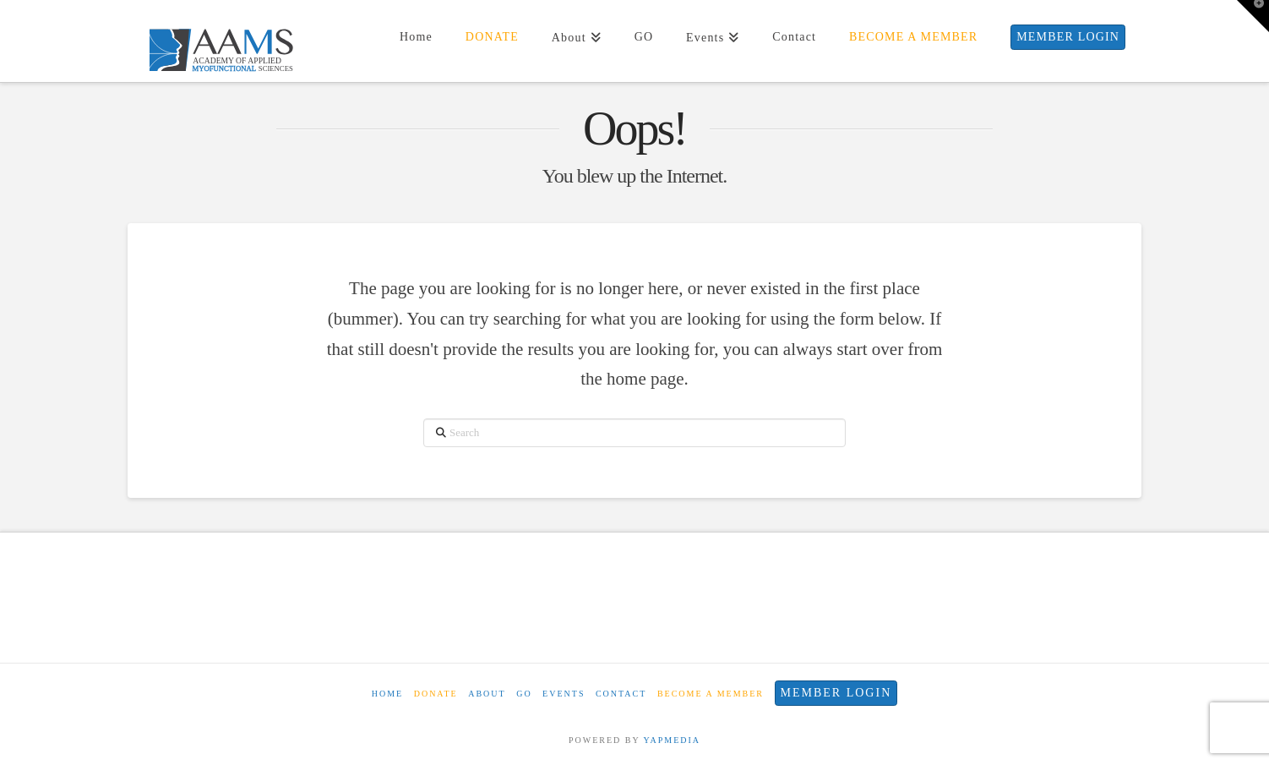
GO (523, 693)
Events (563, 693)
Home (387, 693)
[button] (1253, 16)
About (486, 693)
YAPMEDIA (671, 740)
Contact (621, 693)
